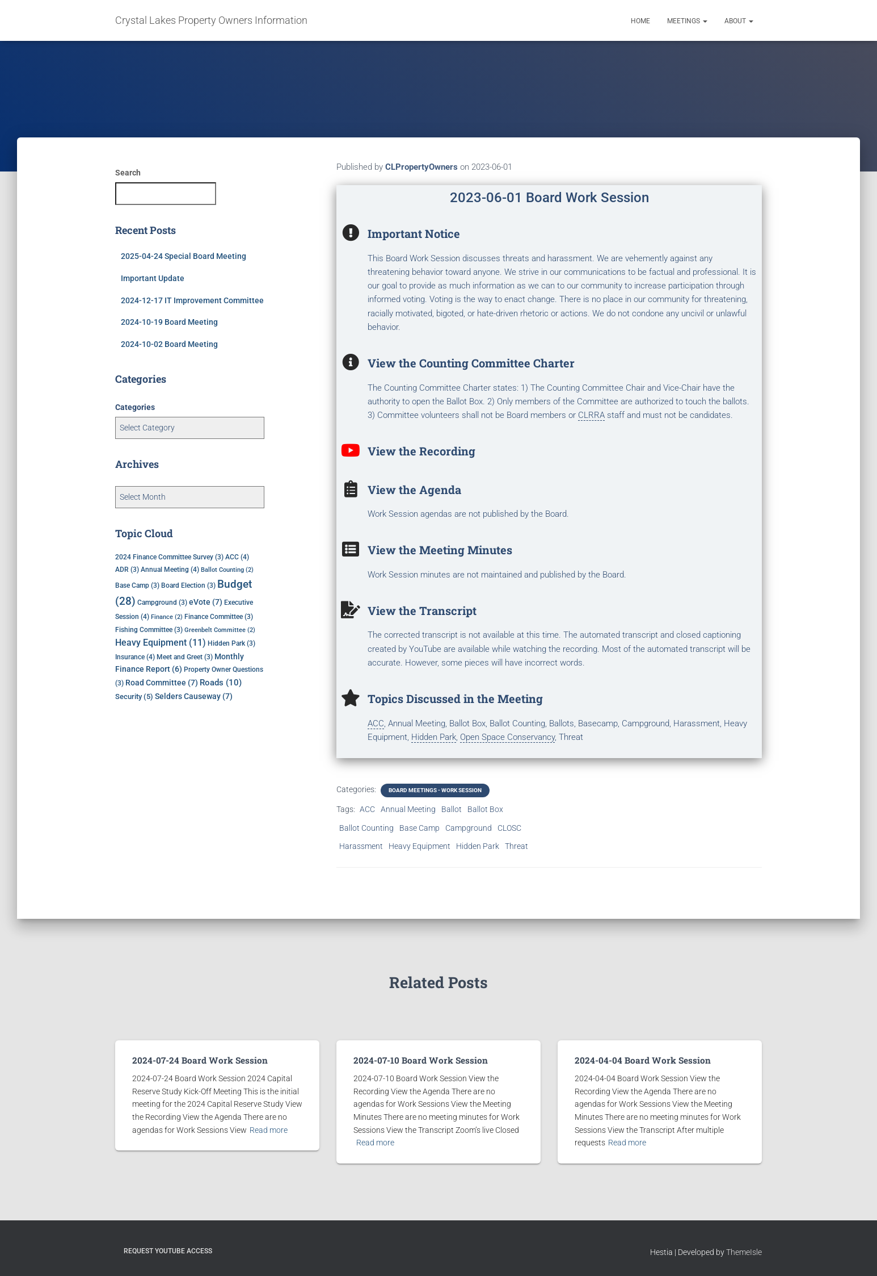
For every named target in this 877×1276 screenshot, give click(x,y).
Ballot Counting (366, 827)
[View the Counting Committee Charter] (350, 362)
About (738, 21)
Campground (468, 827)
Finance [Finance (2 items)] (167, 617)
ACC (367, 809)
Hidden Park (477, 846)
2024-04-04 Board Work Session (639, 1060)
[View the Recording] (350, 450)
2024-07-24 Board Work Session (196, 1060)
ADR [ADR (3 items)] (127, 570)
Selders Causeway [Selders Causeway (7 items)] (194, 696)
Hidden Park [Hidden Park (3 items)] (231, 643)
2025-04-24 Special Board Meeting (183, 256)
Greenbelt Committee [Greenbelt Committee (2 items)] (219, 630)
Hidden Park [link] (433, 737)
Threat (516, 846)
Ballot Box (485, 809)
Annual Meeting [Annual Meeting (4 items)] (170, 569)
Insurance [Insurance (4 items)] (135, 656)
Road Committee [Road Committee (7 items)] (161, 682)
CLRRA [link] (591, 415)
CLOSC (509, 827)
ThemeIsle (744, 1251)
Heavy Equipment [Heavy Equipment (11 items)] (160, 643)
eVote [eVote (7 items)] (205, 601)
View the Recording (421, 451)
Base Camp (419, 827)
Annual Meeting (408, 809)
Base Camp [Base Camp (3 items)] (137, 585)
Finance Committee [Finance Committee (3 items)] (218, 617)
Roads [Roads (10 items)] (221, 682)
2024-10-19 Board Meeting (169, 322)
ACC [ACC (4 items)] (237, 557)
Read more (269, 1129)
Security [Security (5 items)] (134, 696)
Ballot (451, 809)
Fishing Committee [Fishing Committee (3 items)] (149, 630)
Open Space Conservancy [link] (507, 737)
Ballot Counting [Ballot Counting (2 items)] (227, 570)
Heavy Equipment (419, 846)
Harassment (361, 846)
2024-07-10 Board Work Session (417, 1060)
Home (640, 21)
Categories (135, 407)
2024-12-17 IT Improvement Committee (192, 300)
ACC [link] (376, 723)
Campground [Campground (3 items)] (162, 602)
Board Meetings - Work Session (435, 790)
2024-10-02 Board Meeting (169, 344)
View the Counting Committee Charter (471, 362)
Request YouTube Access (168, 1250)
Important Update (152, 278)
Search (128, 172)
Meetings (687, 21)
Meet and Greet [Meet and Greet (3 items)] (185, 657)
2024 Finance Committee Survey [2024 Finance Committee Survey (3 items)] (169, 557)
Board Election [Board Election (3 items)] (188, 585)
